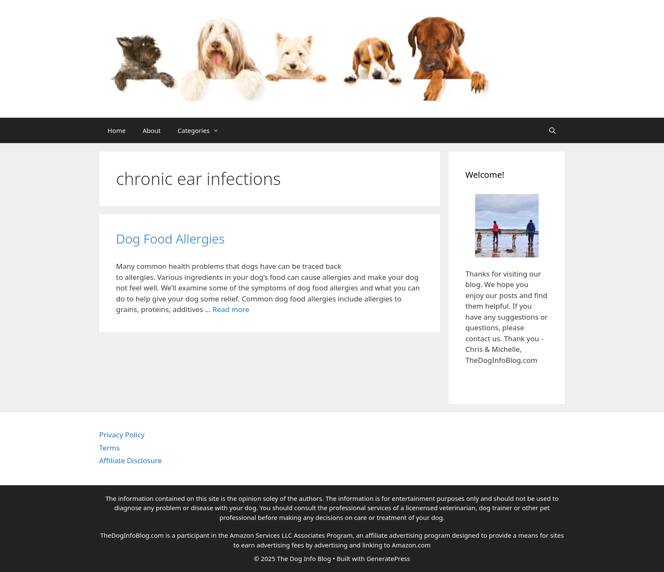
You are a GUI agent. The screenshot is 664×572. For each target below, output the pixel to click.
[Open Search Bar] (552, 130)
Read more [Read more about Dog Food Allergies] (231, 309)
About (152, 130)
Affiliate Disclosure (130, 460)
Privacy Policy (121, 434)
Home (117, 130)
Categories (202, 130)
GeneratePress (388, 558)
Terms (109, 448)
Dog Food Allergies (170, 238)
